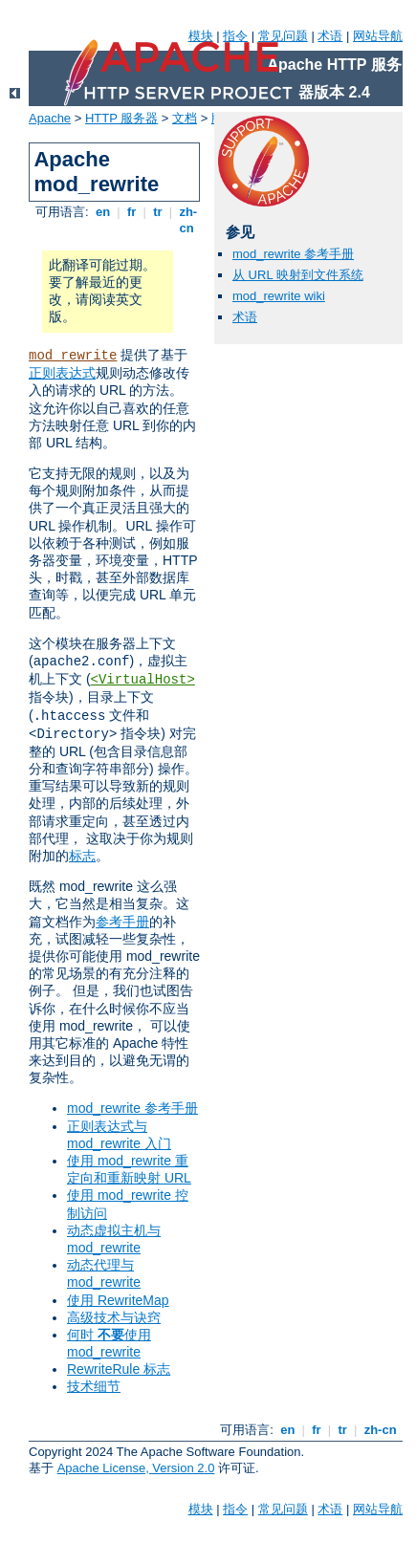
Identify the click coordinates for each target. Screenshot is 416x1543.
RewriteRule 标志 (118, 1369)
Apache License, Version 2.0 (136, 1468)
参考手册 (122, 921)
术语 (329, 36)
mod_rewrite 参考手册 (132, 1108)
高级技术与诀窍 (114, 1317)
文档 (184, 118)
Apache (50, 118)
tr (158, 212)
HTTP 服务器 (121, 118)
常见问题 (283, 36)
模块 (200, 36)
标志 (82, 855)
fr (131, 212)
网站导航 (378, 36)
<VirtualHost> (143, 679)
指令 (235, 36)
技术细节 (93, 1386)
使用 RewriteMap (118, 1300)
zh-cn (186, 220)
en (102, 212)
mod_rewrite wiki (278, 296)
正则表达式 (62, 372)
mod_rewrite (73, 355)
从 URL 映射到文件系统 (297, 275)
